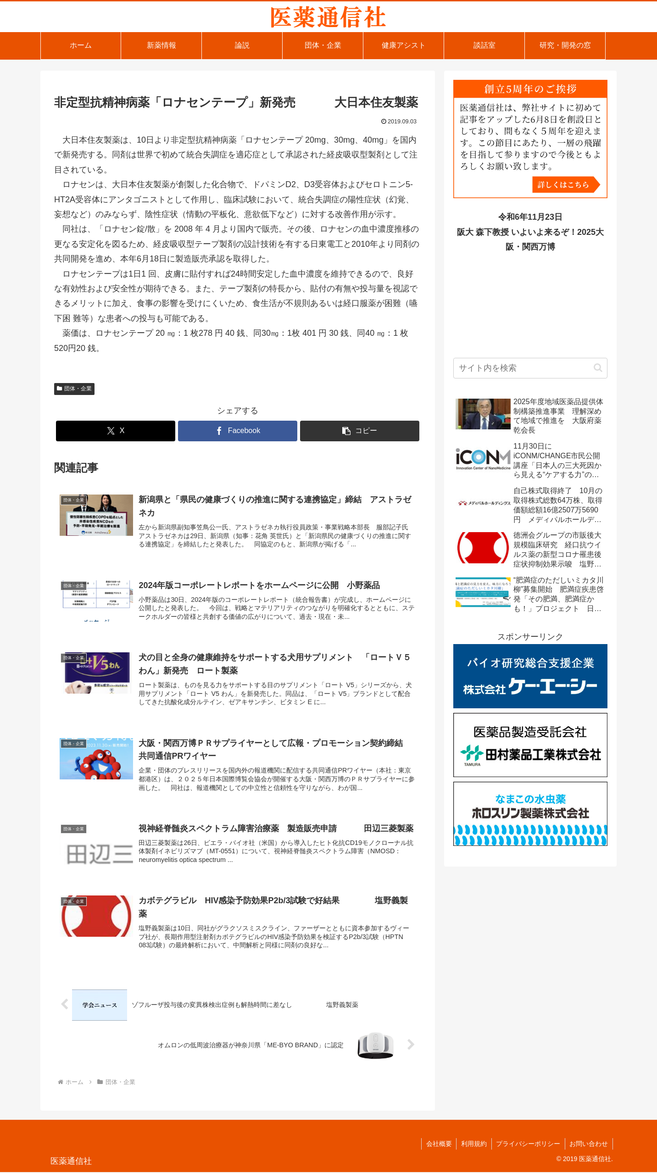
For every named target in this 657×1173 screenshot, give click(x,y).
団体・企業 (74, 388)
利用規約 (473, 1144)
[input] (530, 368)
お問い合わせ (588, 1144)
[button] (359, 431)
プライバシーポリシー (528, 1144)
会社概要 (438, 1144)
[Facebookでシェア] (237, 431)
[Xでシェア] (115, 431)
